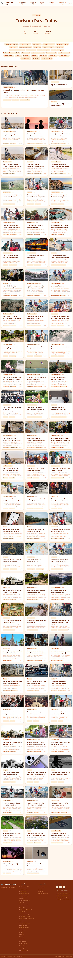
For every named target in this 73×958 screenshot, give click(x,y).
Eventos (18, 55)
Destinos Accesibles (48, 47)
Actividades (59, 47)
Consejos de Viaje (33, 3)
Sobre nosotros (41, 886)
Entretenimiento (25, 58)
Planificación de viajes (57, 50)
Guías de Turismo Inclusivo (17, 50)
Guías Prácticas (30, 50)
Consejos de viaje (51, 53)
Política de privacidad (43, 893)
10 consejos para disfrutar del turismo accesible (63, 895)
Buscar (69, 3)
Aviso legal (40, 891)
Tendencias (43, 55)
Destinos (34, 55)
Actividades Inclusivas (25, 47)
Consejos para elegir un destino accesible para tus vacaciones (63, 899)
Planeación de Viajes (62, 3)
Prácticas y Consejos (51, 3)
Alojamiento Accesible (38, 53)
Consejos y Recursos (64, 53)
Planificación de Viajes (22, 3)
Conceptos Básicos (47, 58)
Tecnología (36, 58)
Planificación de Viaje (43, 50)
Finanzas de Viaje (64, 55)
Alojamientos (26, 53)
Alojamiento (13, 47)
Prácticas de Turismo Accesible (11, 53)
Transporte (37, 47)
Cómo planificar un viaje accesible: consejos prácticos (62, 897)
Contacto (40, 889)
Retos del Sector (8, 55)
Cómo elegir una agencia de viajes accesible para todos (62, 893)
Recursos (26, 55)
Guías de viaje (42, 3)
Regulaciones (53, 55)
